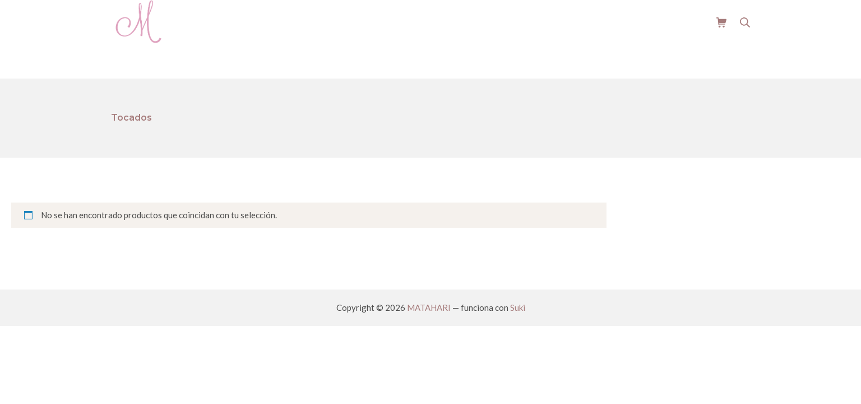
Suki (517, 307)
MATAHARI (429, 307)
